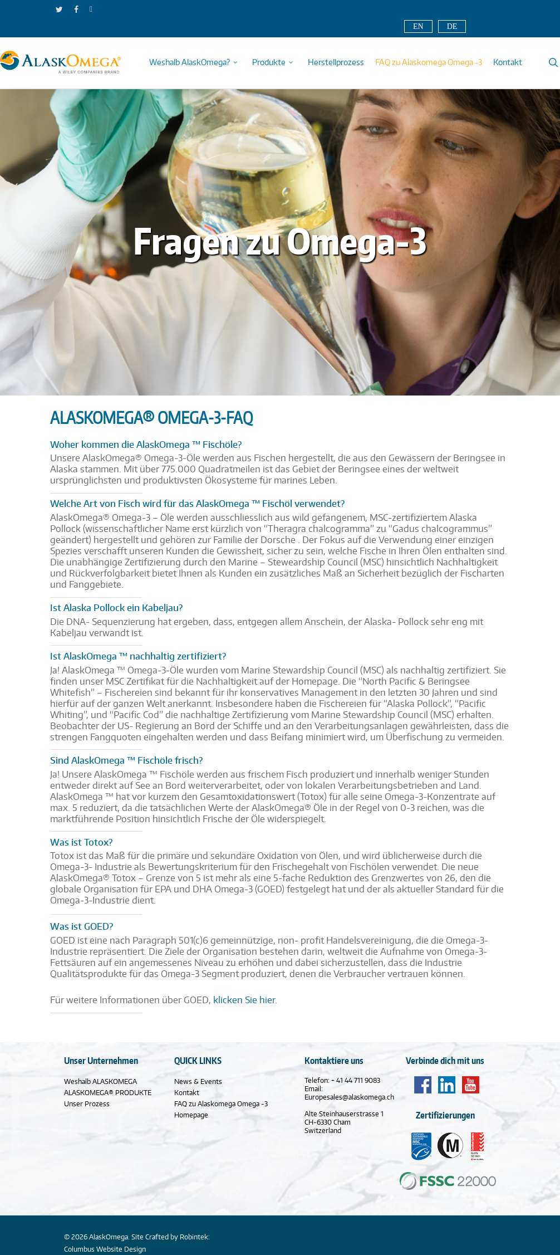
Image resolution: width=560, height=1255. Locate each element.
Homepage (191, 1115)
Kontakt (186, 1092)
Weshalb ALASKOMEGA (100, 1081)
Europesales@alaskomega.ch (349, 1097)
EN (418, 26)
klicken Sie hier (244, 999)
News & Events (198, 1081)
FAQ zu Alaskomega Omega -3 (221, 1104)
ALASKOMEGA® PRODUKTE (107, 1092)
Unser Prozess (87, 1104)
